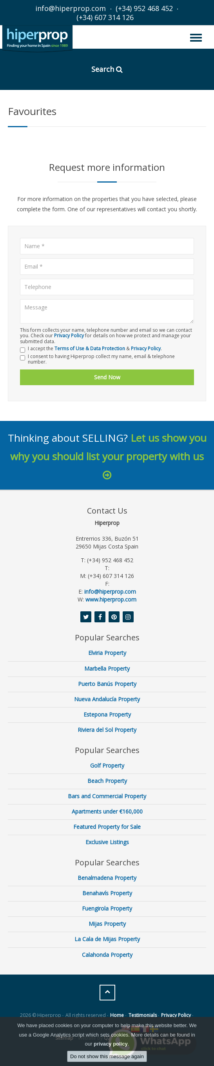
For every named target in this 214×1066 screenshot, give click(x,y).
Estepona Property (107, 714)
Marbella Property (107, 668)
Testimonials (143, 1015)
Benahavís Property (107, 893)
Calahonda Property (107, 954)
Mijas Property (107, 923)
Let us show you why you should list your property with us (108, 455)
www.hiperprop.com (110, 599)
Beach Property (107, 780)
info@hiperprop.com (70, 8)
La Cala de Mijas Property (107, 939)
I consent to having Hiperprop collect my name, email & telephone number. (97, 359)
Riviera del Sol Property (107, 729)
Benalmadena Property (107, 877)
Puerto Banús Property (107, 684)
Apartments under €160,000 (107, 811)
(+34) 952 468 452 (144, 8)
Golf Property (107, 765)
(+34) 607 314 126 (105, 17)
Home (117, 1015)
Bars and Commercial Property (107, 796)
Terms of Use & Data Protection (89, 348)
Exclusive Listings (107, 842)
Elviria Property (107, 652)
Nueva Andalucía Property (107, 699)
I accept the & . (91, 349)
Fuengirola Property (107, 908)
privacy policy (111, 1044)
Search (107, 69)
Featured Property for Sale (107, 826)
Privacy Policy (69, 335)
